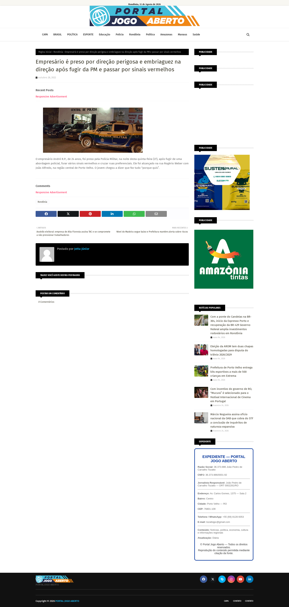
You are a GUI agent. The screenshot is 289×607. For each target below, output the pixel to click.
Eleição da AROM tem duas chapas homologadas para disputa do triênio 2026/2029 (231, 350)
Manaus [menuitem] (182, 34)
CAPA (226, 601)
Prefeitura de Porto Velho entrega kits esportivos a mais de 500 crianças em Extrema (231, 371)
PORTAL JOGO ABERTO (67, 601)
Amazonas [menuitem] (166, 34)
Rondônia (58, 52)
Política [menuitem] (150, 34)
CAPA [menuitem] (45, 34)
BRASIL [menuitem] (57, 34)
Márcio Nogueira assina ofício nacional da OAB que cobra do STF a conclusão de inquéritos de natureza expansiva (231, 420)
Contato (237, 601)
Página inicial (45, 52)
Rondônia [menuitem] (134, 34)
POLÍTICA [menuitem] (72, 34)
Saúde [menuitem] (196, 34)
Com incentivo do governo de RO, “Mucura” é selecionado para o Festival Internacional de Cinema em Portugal (231, 395)
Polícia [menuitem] (120, 34)
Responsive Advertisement (51, 96)
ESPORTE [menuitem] (88, 34)
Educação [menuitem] (104, 34)
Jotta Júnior (81, 249)
